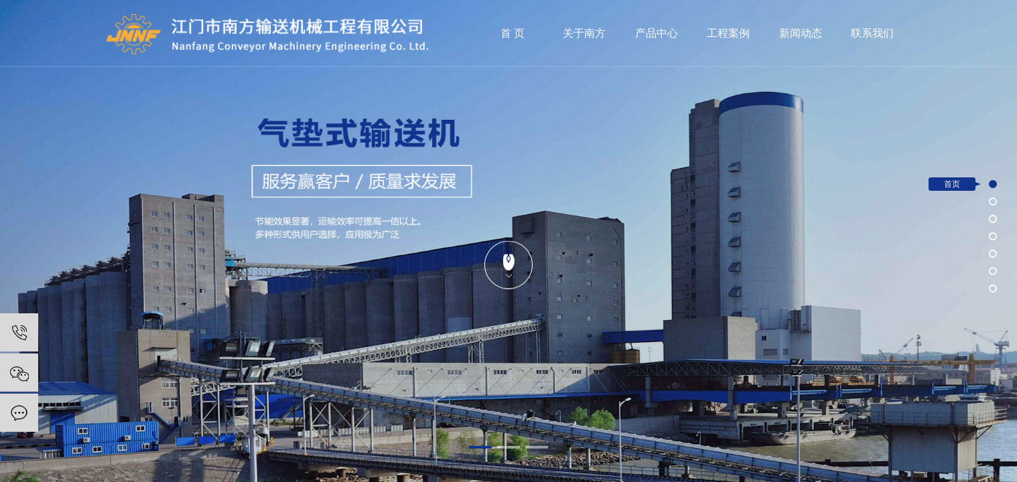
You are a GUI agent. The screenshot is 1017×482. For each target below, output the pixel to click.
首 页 (512, 33)
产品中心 (656, 33)
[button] (480, 447)
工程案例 (728, 33)
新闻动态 (800, 33)
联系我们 (872, 33)
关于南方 (584, 33)
